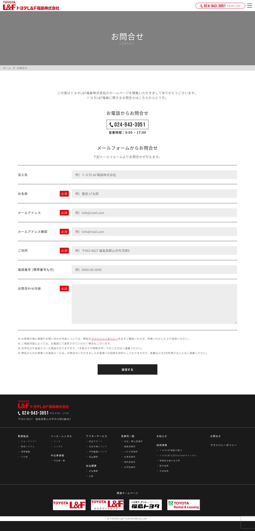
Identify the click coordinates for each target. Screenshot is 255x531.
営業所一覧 (128, 436)
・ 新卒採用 (162, 465)
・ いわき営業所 (129, 451)
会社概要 (91, 465)
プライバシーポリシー (104, 338)
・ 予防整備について (96, 451)
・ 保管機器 (24, 451)
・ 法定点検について (96, 446)
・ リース (56, 441)
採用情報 (161, 445)
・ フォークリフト (27, 441)
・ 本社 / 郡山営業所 (132, 441)
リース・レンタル (61, 436)
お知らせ (161, 436)
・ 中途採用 (162, 470)
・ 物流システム (26, 446)
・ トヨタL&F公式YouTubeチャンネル (176, 455)
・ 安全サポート (94, 441)
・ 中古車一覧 (58, 460)
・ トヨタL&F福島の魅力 (169, 450)
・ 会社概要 (92, 470)
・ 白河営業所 (128, 467)
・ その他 (23, 456)
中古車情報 (57, 455)
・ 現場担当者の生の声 (168, 460)
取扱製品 (23, 436)
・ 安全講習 (92, 456)
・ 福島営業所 (128, 446)
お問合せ (215, 436)
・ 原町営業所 (128, 461)
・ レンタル (57, 446)
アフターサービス (96, 436)
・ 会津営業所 (128, 456)
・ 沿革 (89, 475)
